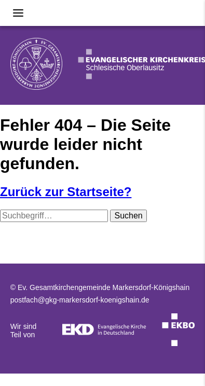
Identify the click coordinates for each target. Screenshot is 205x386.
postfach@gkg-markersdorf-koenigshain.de (79, 300)
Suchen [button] (128, 215)
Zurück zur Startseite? (65, 192)
